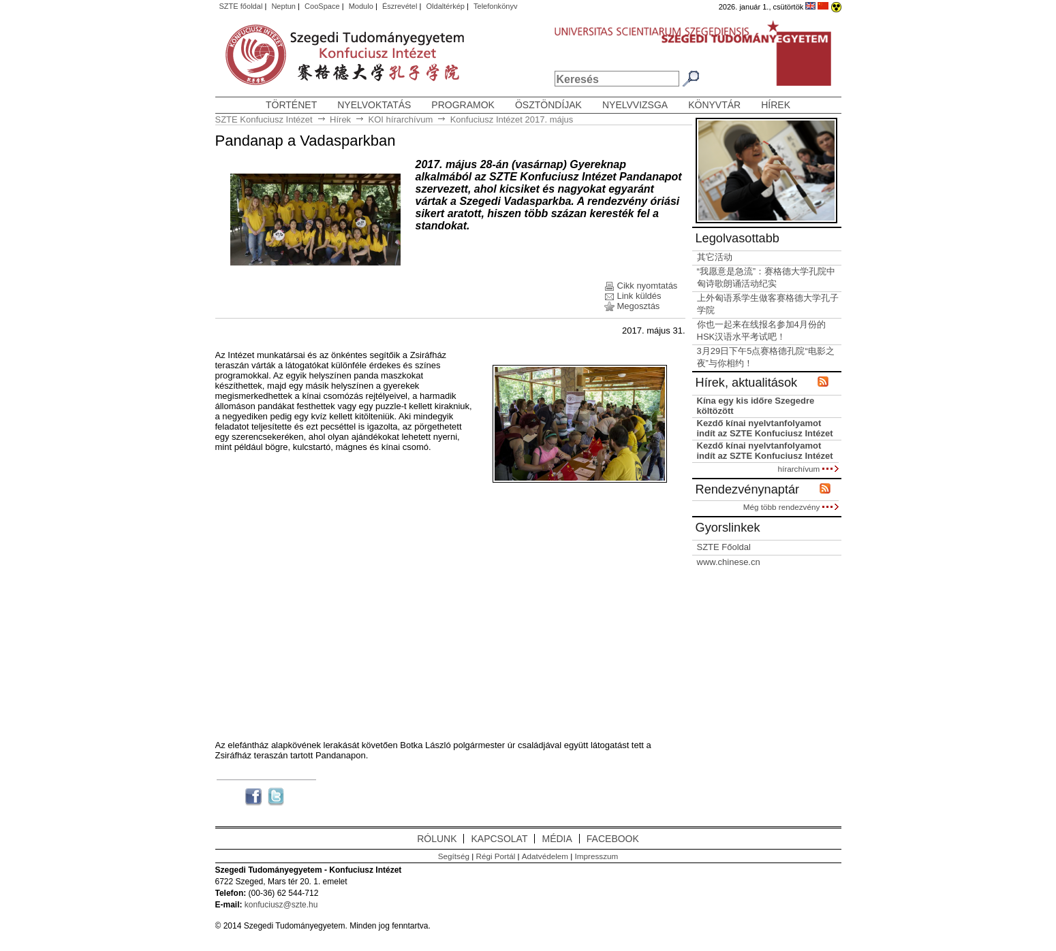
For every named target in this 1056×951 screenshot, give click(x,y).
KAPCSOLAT (499, 838)
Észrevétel (400, 6)
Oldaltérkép (445, 6)
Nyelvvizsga (635, 104)
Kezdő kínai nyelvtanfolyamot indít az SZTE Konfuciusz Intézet (765, 428)
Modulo (361, 6)
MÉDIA (557, 838)
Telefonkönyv (495, 6)
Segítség (453, 856)
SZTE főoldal (241, 6)
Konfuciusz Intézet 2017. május (512, 119)
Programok (463, 104)
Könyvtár (714, 104)
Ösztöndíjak (548, 104)
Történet (291, 104)
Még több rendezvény (791, 506)
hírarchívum (808, 468)
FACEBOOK (613, 838)
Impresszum (597, 856)
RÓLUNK (436, 838)
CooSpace (322, 6)
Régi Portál (495, 856)
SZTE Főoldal (724, 547)
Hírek (775, 104)
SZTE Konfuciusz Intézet (264, 119)
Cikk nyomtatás (647, 285)
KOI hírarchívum (401, 119)
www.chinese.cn (728, 562)
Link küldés (639, 296)
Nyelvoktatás (374, 104)
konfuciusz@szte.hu (281, 904)
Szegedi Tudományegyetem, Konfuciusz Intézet (275, 55)
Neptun (283, 6)
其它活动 (714, 257)
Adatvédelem (545, 856)
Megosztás (638, 306)
